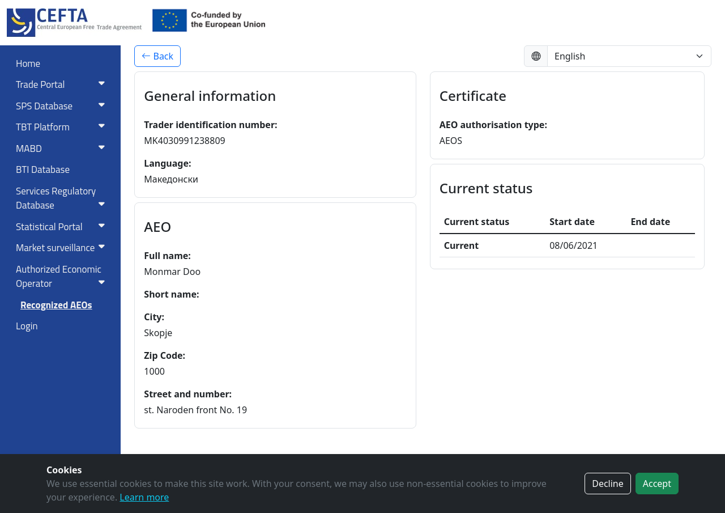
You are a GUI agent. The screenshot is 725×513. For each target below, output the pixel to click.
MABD (62, 148)
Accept (657, 483)
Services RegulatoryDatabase (62, 198)
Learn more (144, 497)
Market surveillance (62, 247)
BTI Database (43, 169)
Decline (608, 483)
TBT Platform (62, 127)
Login (27, 326)
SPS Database (62, 106)
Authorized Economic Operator (62, 276)
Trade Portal (62, 84)
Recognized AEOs (56, 305)
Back (157, 56)
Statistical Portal (62, 226)
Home (28, 63)
